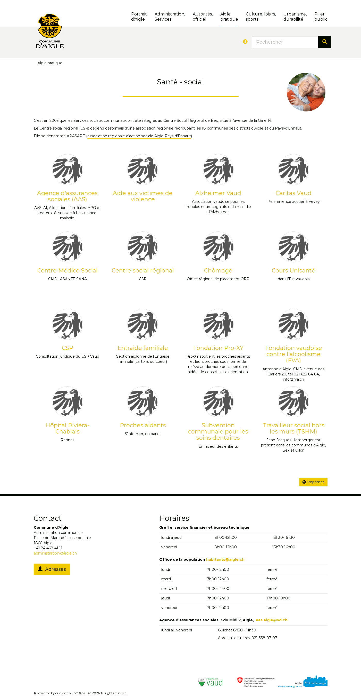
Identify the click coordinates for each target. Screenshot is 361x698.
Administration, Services (170, 17)
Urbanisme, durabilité (295, 17)
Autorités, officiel (203, 17)
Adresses (52, 569)
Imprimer (313, 482)
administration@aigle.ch (55, 553)
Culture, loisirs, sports (261, 17)
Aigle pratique (229, 17)
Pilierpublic (321, 17)
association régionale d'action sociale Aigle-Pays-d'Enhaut (139, 136)
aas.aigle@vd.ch (272, 620)
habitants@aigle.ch (225, 559)
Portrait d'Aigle (139, 17)
